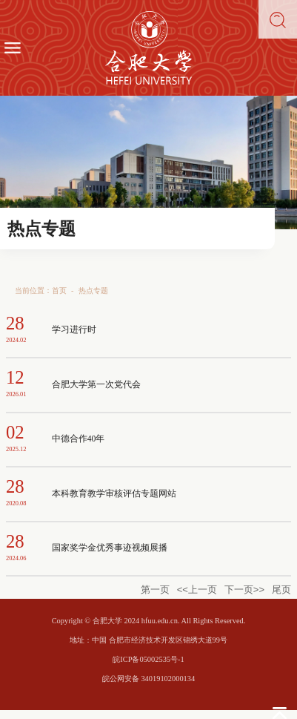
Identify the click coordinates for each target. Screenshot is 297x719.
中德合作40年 (78, 439)
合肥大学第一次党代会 (96, 385)
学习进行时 (74, 330)
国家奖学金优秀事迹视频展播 (109, 548)
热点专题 (93, 290)
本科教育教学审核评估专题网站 (114, 494)
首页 (59, 290)
